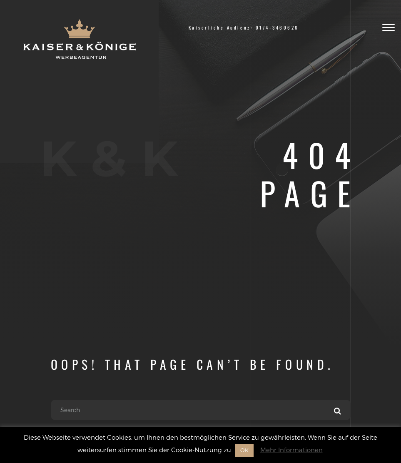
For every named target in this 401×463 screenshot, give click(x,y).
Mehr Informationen (291, 449)
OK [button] (244, 450)
